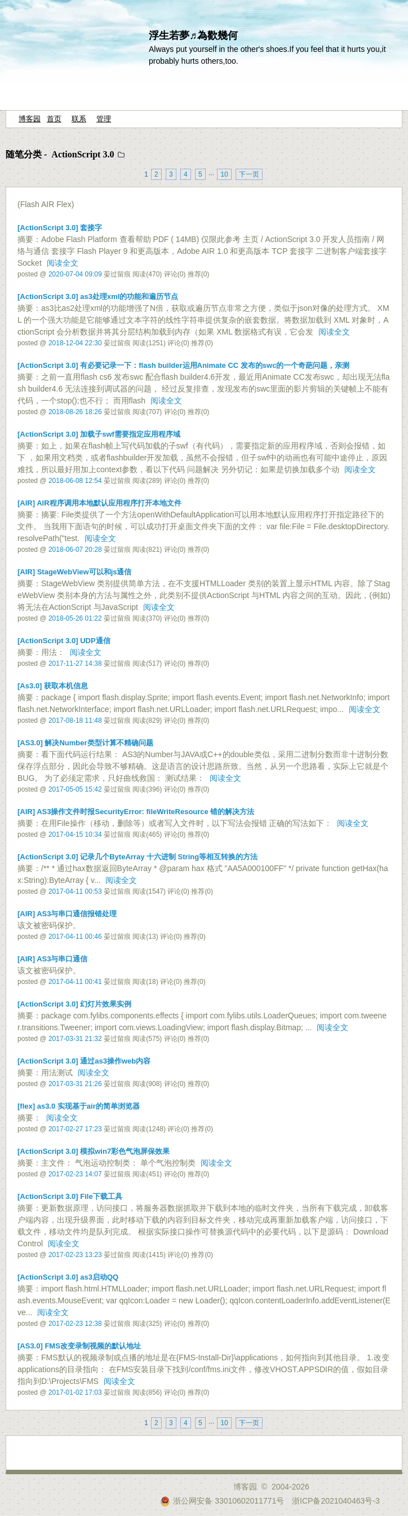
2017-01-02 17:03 (75, 1392)
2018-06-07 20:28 (75, 549)
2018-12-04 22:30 (75, 343)
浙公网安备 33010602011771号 (222, 1500)
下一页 (249, 174)
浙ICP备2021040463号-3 (336, 1500)
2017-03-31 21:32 (75, 1039)
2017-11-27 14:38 (75, 663)
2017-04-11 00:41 (75, 982)
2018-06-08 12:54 (75, 481)
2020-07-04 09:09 (75, 274)
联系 (79, 119)
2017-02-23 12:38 (75, 1324)
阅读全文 (62, 262)
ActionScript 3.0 (82, 154)
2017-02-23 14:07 (75, 1174)
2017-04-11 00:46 (75, 937)
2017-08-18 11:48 (75, 720)
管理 (103, 119)
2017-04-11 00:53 (75, 891)
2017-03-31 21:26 (75, 1084)
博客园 (30, 119)
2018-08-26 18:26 (75, 412)
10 (224, 174)
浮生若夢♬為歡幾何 (193, 35)
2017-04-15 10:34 (75, 834)
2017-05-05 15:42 (75, 789)
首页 (54, 119)
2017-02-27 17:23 (75, 1129)
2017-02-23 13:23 (75, 1255)
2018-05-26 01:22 (75, 618)
